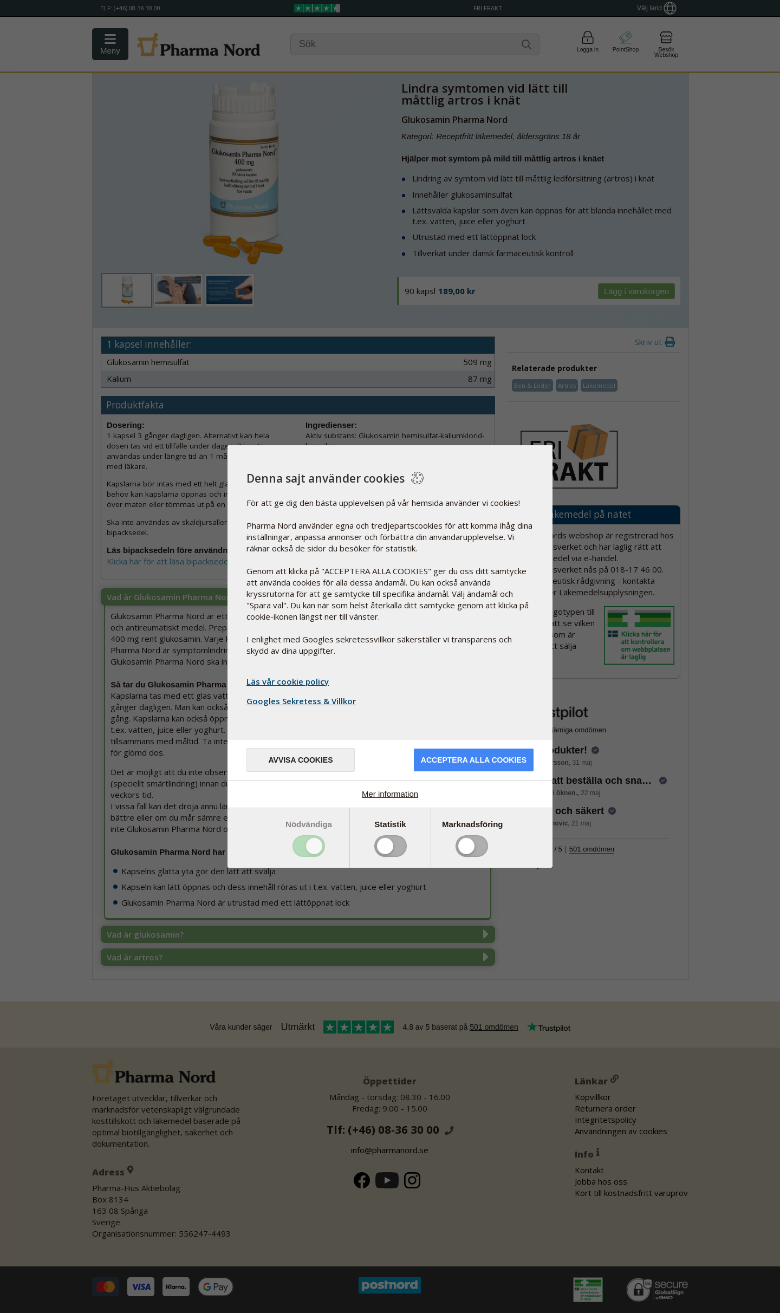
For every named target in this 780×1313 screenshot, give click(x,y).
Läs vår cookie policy (287, 681)
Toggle (308, 846)
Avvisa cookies (300, 760)
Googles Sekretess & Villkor (302, 701)
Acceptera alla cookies (473, 760)
